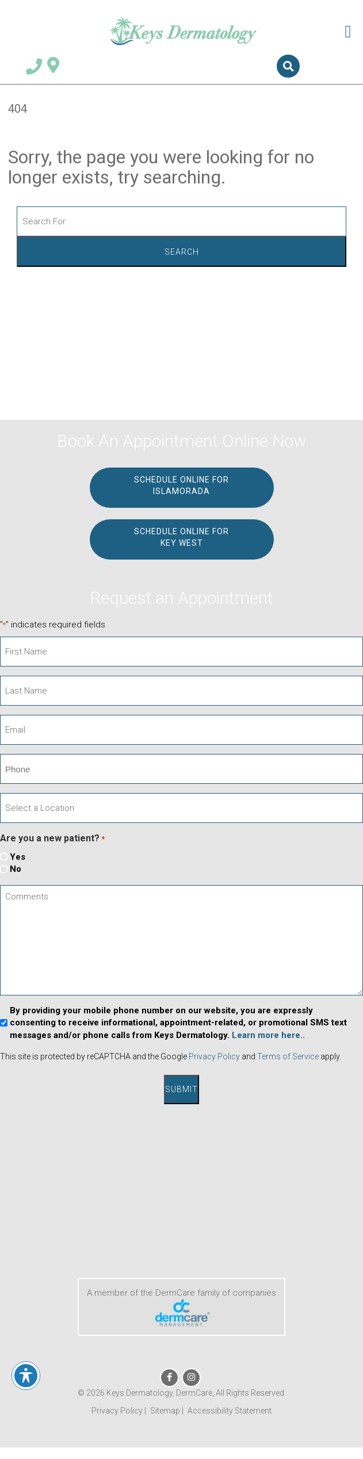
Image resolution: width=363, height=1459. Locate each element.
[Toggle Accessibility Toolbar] (26, 1375)
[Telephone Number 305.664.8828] (34, 68)
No (15, 869)
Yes (17, 857)
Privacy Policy (214, 1056)
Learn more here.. (268, 1035)
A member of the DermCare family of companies (181, 1307)
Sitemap (165, 1410)
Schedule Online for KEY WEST (181, 537)
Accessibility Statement (230, 1410)
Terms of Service (288, 1056)
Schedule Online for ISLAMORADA (181, 485)
